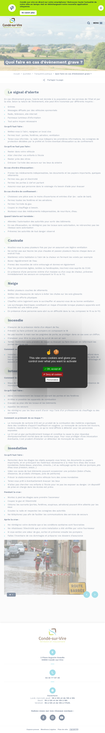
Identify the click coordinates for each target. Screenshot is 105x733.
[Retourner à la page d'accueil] (12, 23)
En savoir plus (28, 13)
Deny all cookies (52, 374)
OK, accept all (52, 369)
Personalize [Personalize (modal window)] (52, 380)
